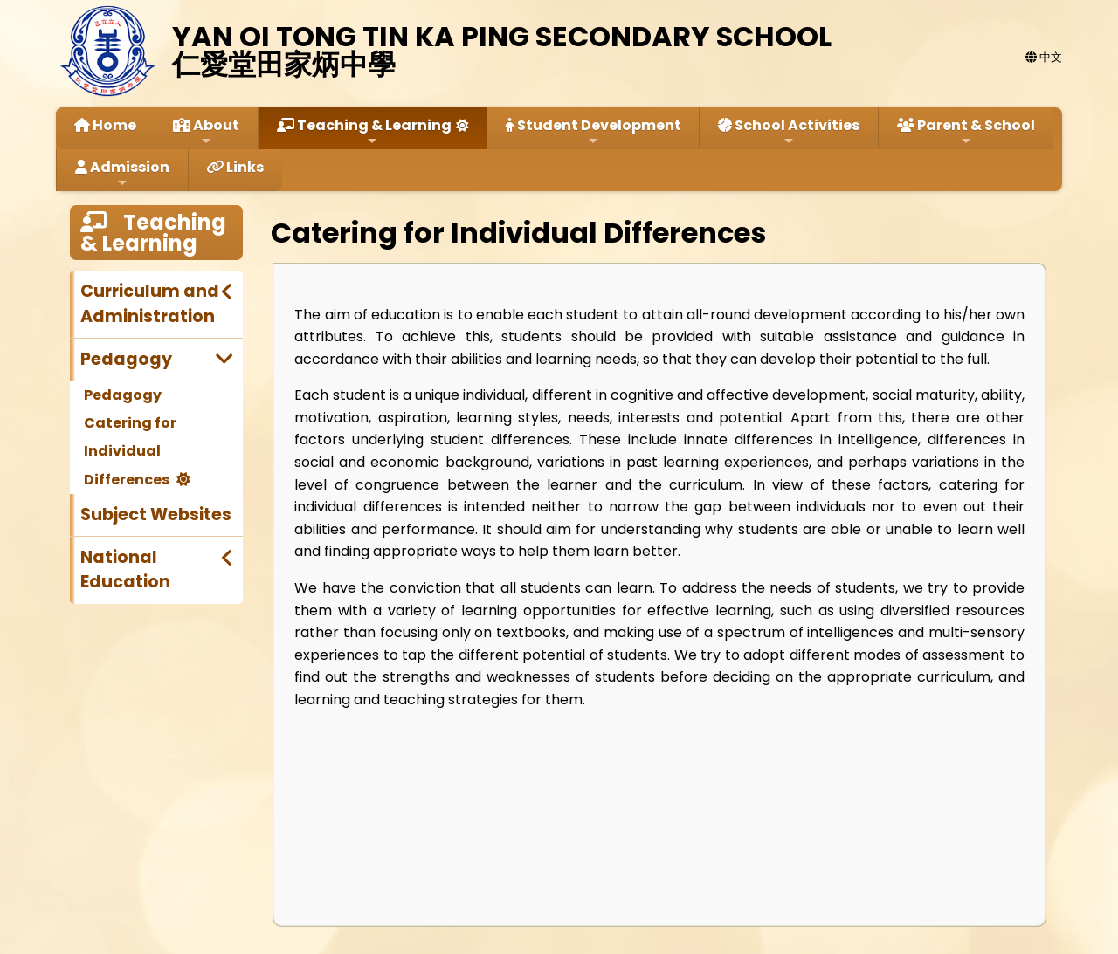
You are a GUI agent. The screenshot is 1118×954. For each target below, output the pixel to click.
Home (105, 125)
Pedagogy (126, 359)
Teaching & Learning (364, 131)
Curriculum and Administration (149, 303)
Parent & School (966, 131)
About (206, 131)
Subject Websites (155, 514)
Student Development (593, 131)
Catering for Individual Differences (130, 451)
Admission (122, 173)
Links (235, 167)
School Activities (788, 131)
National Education (125, 570)
